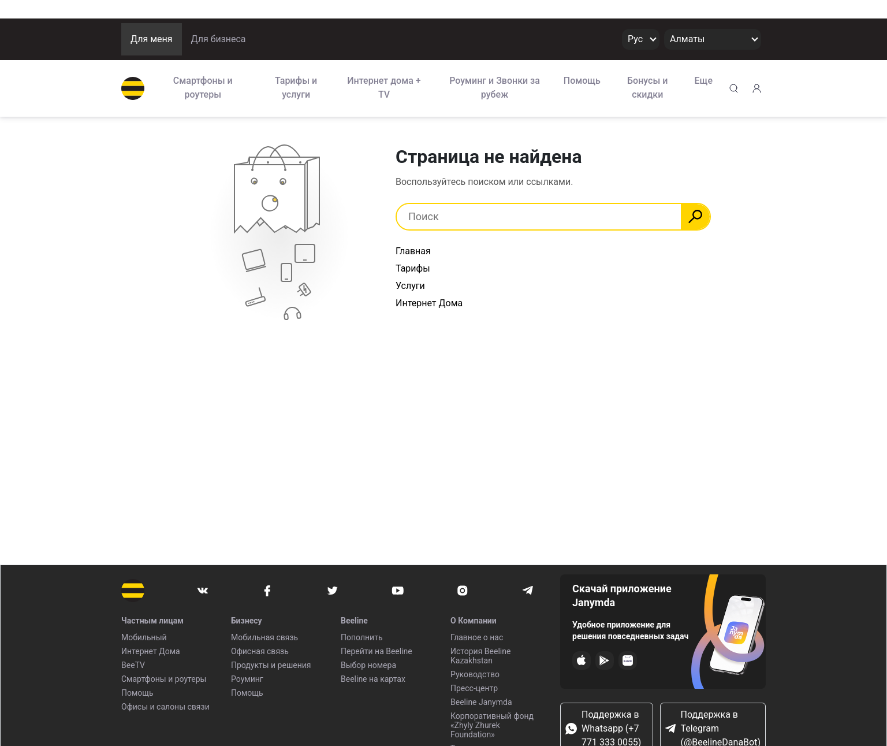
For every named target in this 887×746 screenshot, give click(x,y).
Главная (413, 251)
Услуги (410, 285)
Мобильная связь (264, 637)
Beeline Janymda (481, 702)
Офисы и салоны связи (165, 706)
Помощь (582, 80)
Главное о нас (476, 637)
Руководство (475, 674)
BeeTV (133, 665)
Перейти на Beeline (376, 651)
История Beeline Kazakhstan (480, 656)
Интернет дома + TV (383, 87)
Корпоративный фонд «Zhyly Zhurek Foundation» (492, 725)
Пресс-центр (474, 688)
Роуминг (247, 679)
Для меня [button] (152, 39)
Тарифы (413, 268)
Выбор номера (368, 665)
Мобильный (144, 637)
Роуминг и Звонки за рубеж (494, 87)
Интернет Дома (429, 303)
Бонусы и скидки (647, 87)
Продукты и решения (271, 665)
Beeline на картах (373, 679)
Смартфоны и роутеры (203, 87)
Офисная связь (260, 651)
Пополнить (362, 637)
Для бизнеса (218, 39)
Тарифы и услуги (296, 87)
